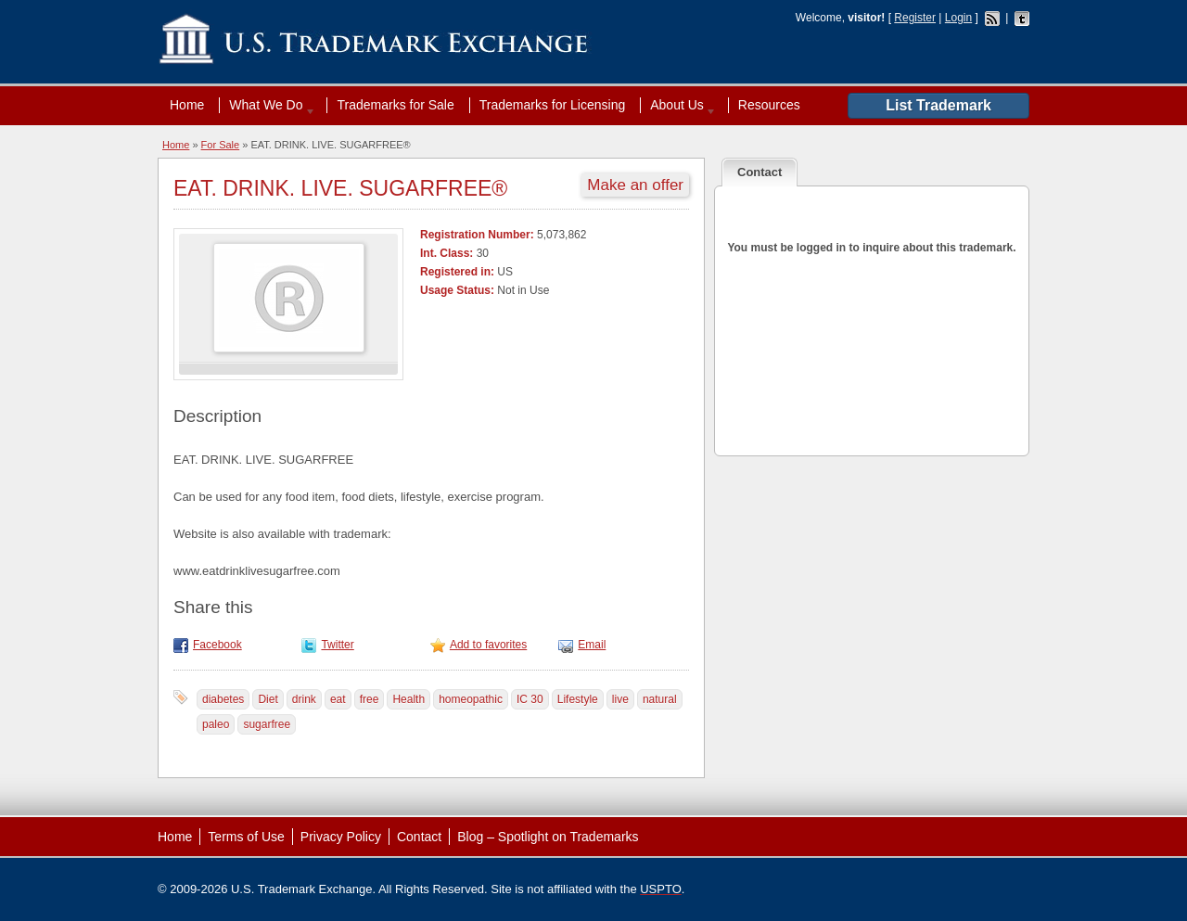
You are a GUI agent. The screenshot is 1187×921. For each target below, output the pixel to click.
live (620, 699)
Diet (267, 699)
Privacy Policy (340, 836)
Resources (769, 104)
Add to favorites (488, 644)
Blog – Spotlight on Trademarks (547, 836)
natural (660, 699)
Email (592, 644)
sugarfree (266, 724)
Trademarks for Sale (395, 104)
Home (187, 104)
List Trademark (938, 105)
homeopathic (471, 699)
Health (408, 699)
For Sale (220, 144)
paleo (215, 724)
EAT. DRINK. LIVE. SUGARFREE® (340, 188)
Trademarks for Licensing (552, 104)
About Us (679, 104)
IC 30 (530, 699)
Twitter (337, 644)
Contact (419, 836)
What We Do (268, 104)
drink (304, 699)
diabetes (223, 699)
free (369, 699)
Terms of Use (246, 836)
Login (958, 17)
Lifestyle (577, 699)
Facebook (217, 644)
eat (338, 699)
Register (915, 17)
